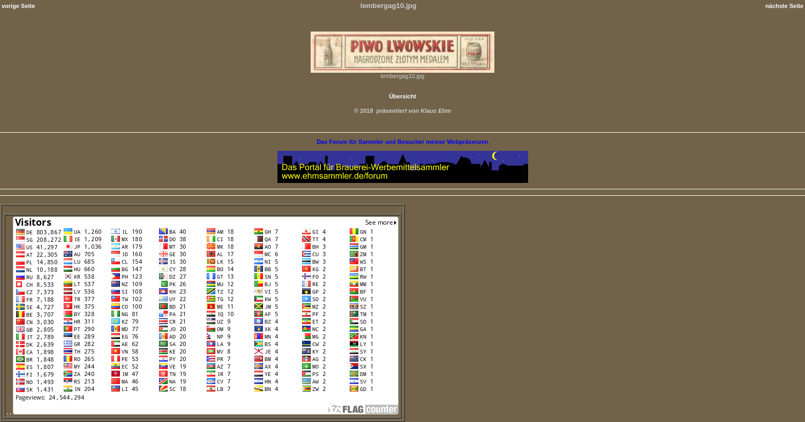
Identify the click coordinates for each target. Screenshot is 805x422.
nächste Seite (784, 6)
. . (202, 412)
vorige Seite (18, 6)
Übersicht (402, 96)
